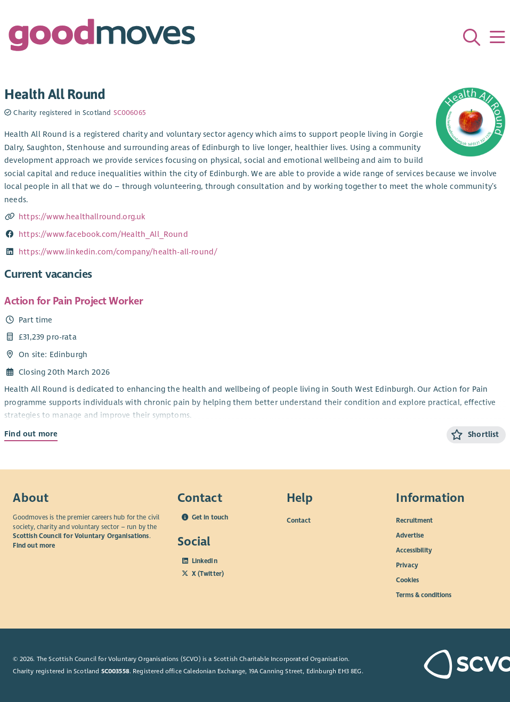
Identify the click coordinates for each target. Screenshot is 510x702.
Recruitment (414, 520)
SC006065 (129, 113)
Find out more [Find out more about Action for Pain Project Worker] (31, 434)
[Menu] (497, 37)
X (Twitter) (208, 573)
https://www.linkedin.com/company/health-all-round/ (118, 252)
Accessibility (414, 550)
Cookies (407, 580)
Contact (299, 520)
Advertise (410, 535)
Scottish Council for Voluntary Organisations (81, 536)
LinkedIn (204, 561)
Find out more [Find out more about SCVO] (34, 545)
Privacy (407, 565)
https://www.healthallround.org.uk (82, 216)
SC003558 (115, 671)
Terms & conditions (423, 595)
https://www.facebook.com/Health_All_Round (103, 234)
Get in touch (210, 517)
